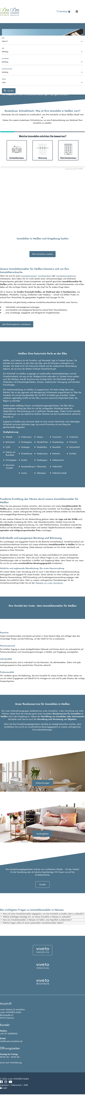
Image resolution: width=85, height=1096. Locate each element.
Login (3, 1087)
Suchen (9, 90)
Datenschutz (16, 1085)
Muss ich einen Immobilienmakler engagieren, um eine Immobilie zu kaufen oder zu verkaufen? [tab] (42, 913)
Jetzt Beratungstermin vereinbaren (17, 324)
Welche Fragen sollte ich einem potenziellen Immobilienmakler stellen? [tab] (32, 922)
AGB (26, 1085)
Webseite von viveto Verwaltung (49, 582)
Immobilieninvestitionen (66, 275)
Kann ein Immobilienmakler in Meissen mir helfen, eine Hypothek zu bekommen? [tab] (36, 919)
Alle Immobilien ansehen (42, 254)
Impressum (4, 1085)
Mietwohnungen (42, 782)
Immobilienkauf (44, 275)
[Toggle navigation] (77, 12)
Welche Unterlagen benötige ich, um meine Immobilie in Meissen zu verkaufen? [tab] (35, 916)
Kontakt (42, 884)
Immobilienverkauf (29, 275)
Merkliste (63, 11)
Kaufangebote (42, 833)
